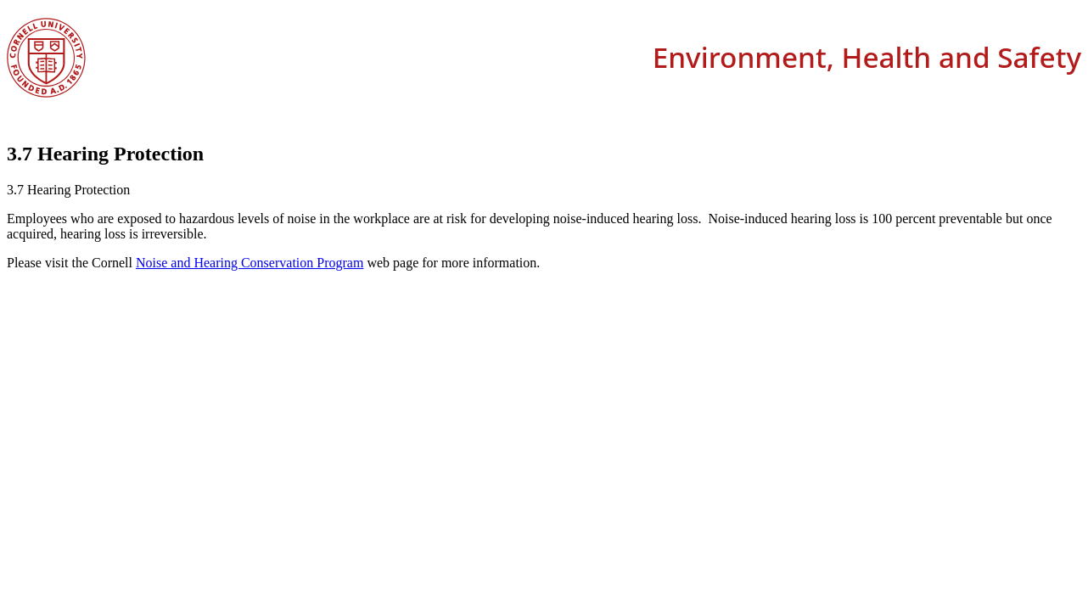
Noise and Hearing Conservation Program (249, 262)
